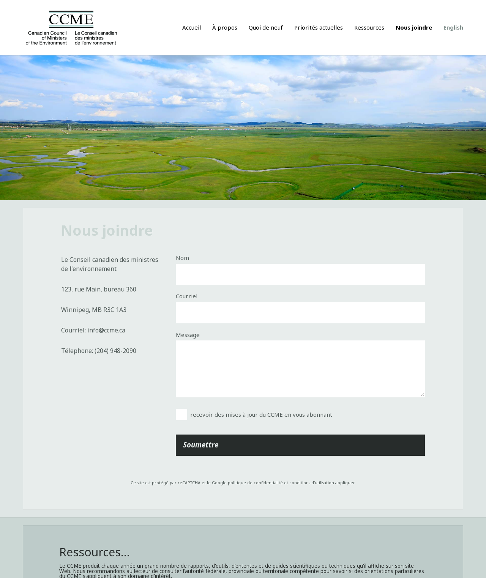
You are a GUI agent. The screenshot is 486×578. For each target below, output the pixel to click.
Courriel (186, 296)
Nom (182, 258)
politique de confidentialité (255, 482)
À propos (224, 27)
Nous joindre (414, 27)
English (453, 27)
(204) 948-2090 (115, 350)
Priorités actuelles (318, 27)
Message (188, 335)
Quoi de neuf (266, 27)
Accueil (191, 27)
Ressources (369, 27)
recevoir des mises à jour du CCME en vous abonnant (261, 414)
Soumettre (200, 444)
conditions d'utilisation (311, 482)
